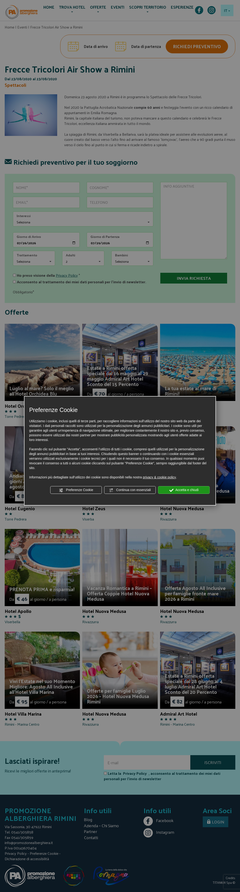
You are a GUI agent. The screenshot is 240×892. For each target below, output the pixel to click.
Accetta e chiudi (184, 490)
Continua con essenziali (130, 490)
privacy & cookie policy (159, 477)
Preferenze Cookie (76, 490)
